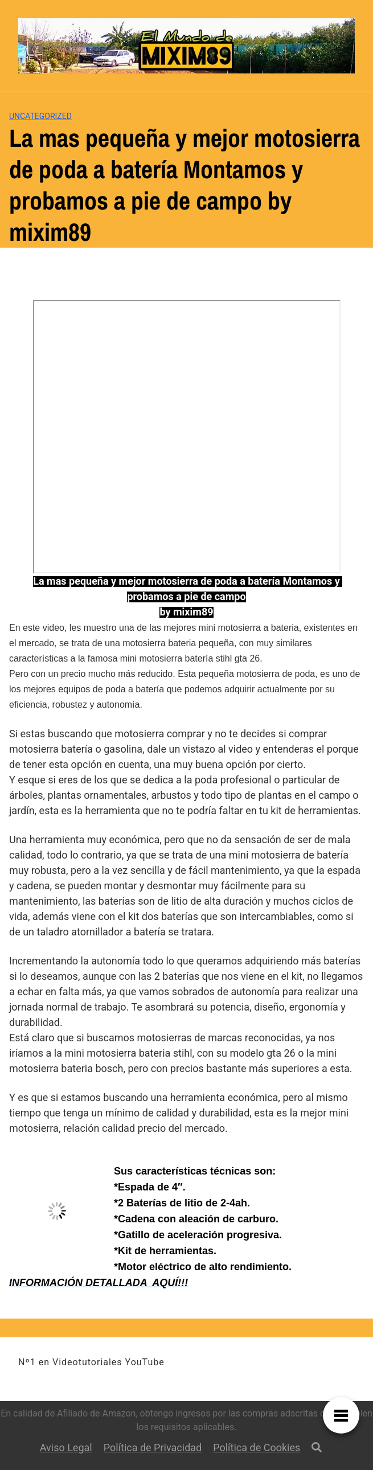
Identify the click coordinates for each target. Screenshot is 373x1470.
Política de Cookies (256, 1447)
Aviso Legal (66, 1447)
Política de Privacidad (153, 1447)
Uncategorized (40, 116)
